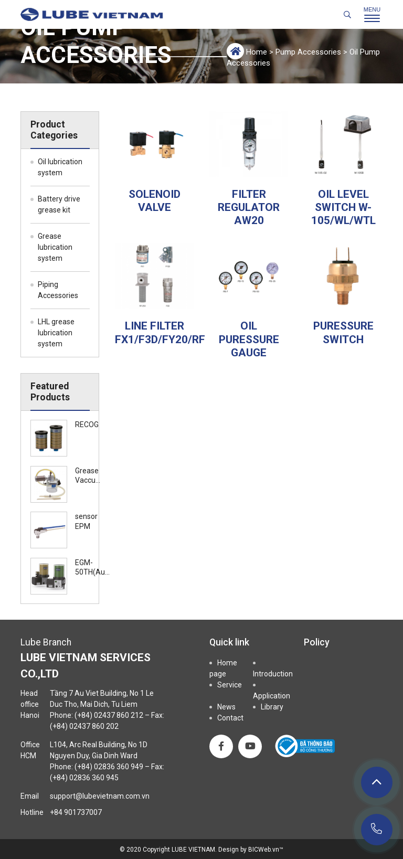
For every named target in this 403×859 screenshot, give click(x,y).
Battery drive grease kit (59, 204)
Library (272, 707)
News (226, 707)
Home (256, 52)
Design (228, 849)
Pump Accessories (308, 52)
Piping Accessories (58, 290)
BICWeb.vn (263, 849)
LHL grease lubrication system (56, 332)
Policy (317, 642)
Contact (230, 718)
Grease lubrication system (55, 247)
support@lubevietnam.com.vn (100, 796)
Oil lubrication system (60, 167)
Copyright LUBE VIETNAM (179, 849)
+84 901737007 (76, 812)
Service (229, 685)
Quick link (229, 642)
